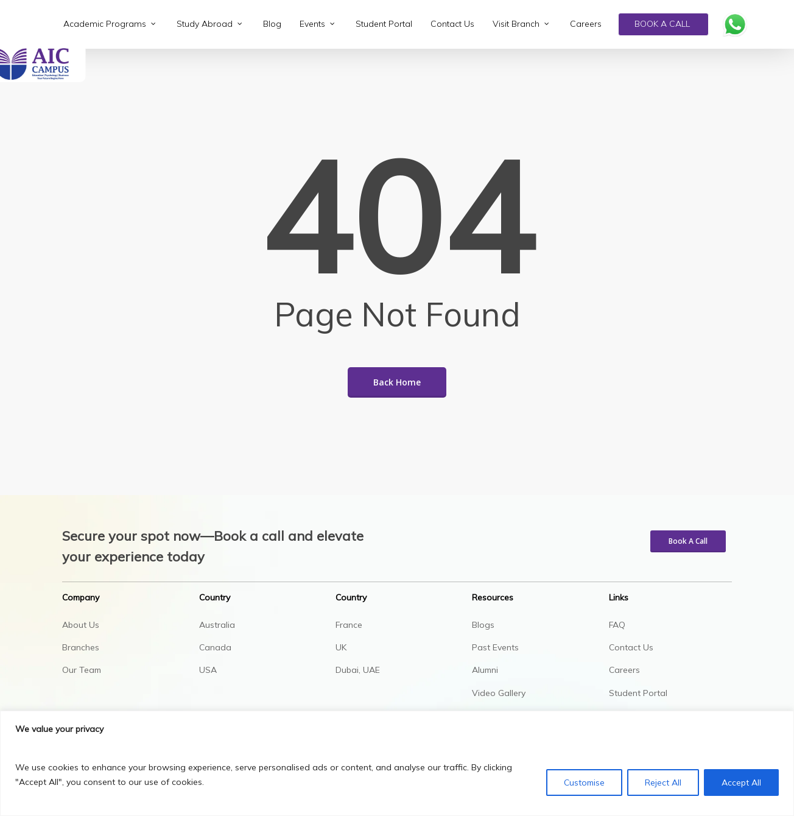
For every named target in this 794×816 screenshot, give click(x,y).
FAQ (617, 624)
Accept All (741, 782)
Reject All (663, 782)
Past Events (495, 647)
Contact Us (631, 647)
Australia (217, 624)
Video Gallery (498, 693)
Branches (80, 647)
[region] (397, 763)
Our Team (81, 669)
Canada (215, 647)
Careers (624, 669)
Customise (584, 782)
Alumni (485, 669)
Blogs (483, 624)
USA (208, 669)
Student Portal (638, 693)
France (349, 624)
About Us (80, 624)
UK (341, 647)
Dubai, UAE (358, 669)
